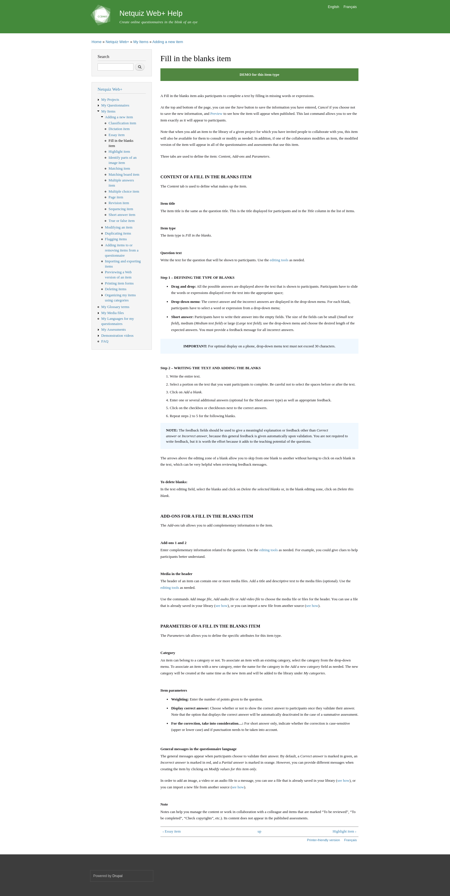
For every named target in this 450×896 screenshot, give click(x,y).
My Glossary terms (115, 307)
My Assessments (113, 330)
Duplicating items (118, 233)
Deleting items (116, 289)
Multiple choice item (123, 191)
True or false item (121, 221)
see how (222, 605)
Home (97, 42)
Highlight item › (344, 831)
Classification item (122, 123)
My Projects (110, 100)
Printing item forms (119, 283)
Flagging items (116, 239)
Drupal (118, 876)
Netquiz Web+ (117, 42)
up (259, 831)
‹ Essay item (171, 831)
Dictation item (118, 129)
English (333, 7)
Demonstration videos (117, 336)
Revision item (118, 203)
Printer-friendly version (323, 840)
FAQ (104, 341)
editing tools (279, 260)
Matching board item (123, 175)
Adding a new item (167, 42)
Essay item (116, 135)
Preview (216, 113)
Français (350, 7)
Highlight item (119, 152)
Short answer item (121, 215)
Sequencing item (120, 209)
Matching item (119, 169)
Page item (115, 197)
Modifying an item (119, 227)
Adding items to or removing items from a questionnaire (122, 250)
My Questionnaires (115, 105)
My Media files (112, 313)
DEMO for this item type (259, 74)
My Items (140, 42)
